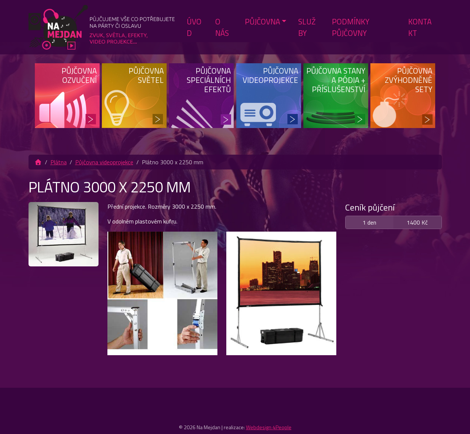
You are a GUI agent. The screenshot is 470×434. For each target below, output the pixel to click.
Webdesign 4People (268, 427)
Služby (307, 27)
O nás (222, 27)
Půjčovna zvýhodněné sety (408, 80)
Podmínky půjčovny (350, 27)
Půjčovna (262, 21)
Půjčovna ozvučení (79, 75)
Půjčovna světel (146, 75)
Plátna (58, 162)
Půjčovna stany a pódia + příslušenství (335, 80)
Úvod (194, 27)
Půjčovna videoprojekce (270, 75)
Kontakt (419, 27)
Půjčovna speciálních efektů (209, 80)
